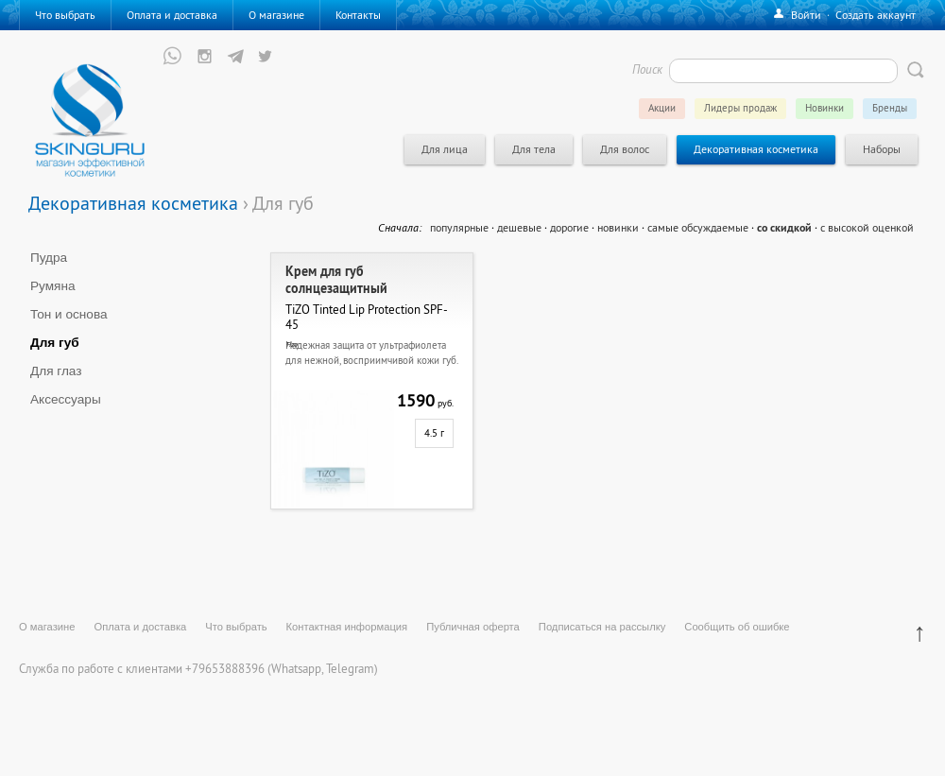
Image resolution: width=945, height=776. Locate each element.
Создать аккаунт (875, 15)
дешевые (519, 227)
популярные (459, 227)
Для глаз (56, 371)
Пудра (48, 257)
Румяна (53, 286)
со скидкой (784, 227)
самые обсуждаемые (697, 227)
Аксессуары (65, 399)
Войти (806, 15)
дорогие (569, 227)
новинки (618, 227)
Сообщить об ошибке (736, 626)
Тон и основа (69, 314)
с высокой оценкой (867, 227)
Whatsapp (296, 668)
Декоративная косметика (133, 203)
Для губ (54, 343)
